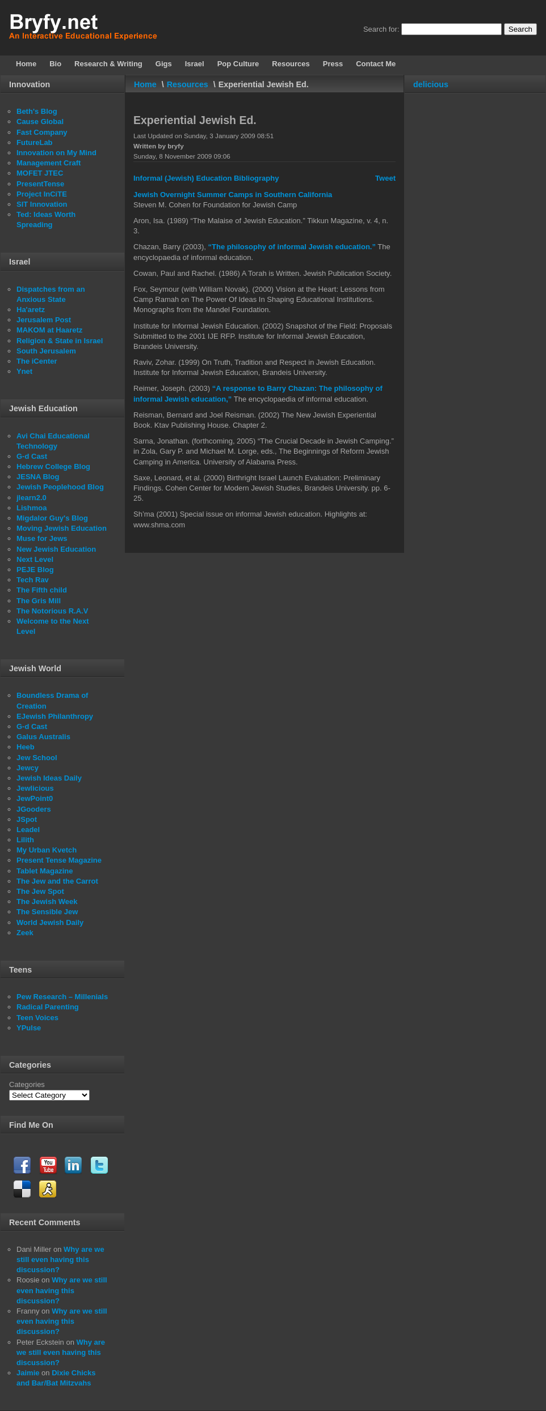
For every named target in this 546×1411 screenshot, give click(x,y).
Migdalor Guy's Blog (52, 518)
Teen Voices (37, 1017)
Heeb (25, 747)
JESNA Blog (37, 476)
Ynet (24, 371)
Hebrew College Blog (53, 466)
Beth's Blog (36, 111)
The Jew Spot (40, 891)
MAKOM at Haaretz (49, 330)
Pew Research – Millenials (62, 996)
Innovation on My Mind (56, 152)
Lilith (25, 839)
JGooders (33, 809)
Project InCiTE (41, 194)
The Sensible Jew (47, 911)
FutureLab (34, 142)
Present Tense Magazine (59, 860)
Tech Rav (32, 580)
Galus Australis (43, 736)
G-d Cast (31, 456)
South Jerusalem (46, 351)
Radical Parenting (47, 1007)
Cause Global (40, 121)
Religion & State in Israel (59, 340)
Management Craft (48, 163)
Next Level (34, 559)
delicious (430, 84)
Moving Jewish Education (61, 528)
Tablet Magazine (44, 871)
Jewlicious (35, 788)
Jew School (36, 757)
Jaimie (27, 1373)
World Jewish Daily (49, 922)
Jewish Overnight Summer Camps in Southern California (232, 194)
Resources (187, 84)
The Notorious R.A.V (52, 611)
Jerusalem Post (43, 320)
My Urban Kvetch (46, 850)
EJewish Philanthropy (54, 716)
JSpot (26, 819)
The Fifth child (41, 590)
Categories (27, 1084)
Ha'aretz (30, 309)
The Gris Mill (38, 600)
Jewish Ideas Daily (49, 778)
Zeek (24, 932)
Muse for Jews (42, 538)
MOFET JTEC (39, 173)
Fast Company (42, 132)
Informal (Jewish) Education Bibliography (206, 178)
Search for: (381, 29)
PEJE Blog (35, 569)
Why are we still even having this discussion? (60, 1259)
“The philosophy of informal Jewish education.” (292, 246)
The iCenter (36, 361)
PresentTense (40, 184)
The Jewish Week (46, 901)
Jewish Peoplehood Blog (60, 487)
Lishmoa (31, 508)
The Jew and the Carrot (57, 881)
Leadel (28, 829)
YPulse (28, 1028)
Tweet (385, 178)
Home (145, 84)
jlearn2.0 (31, 497)
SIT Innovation (42, 204)
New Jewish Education (56, 549)
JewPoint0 (34, 798)
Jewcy (27, 768)
